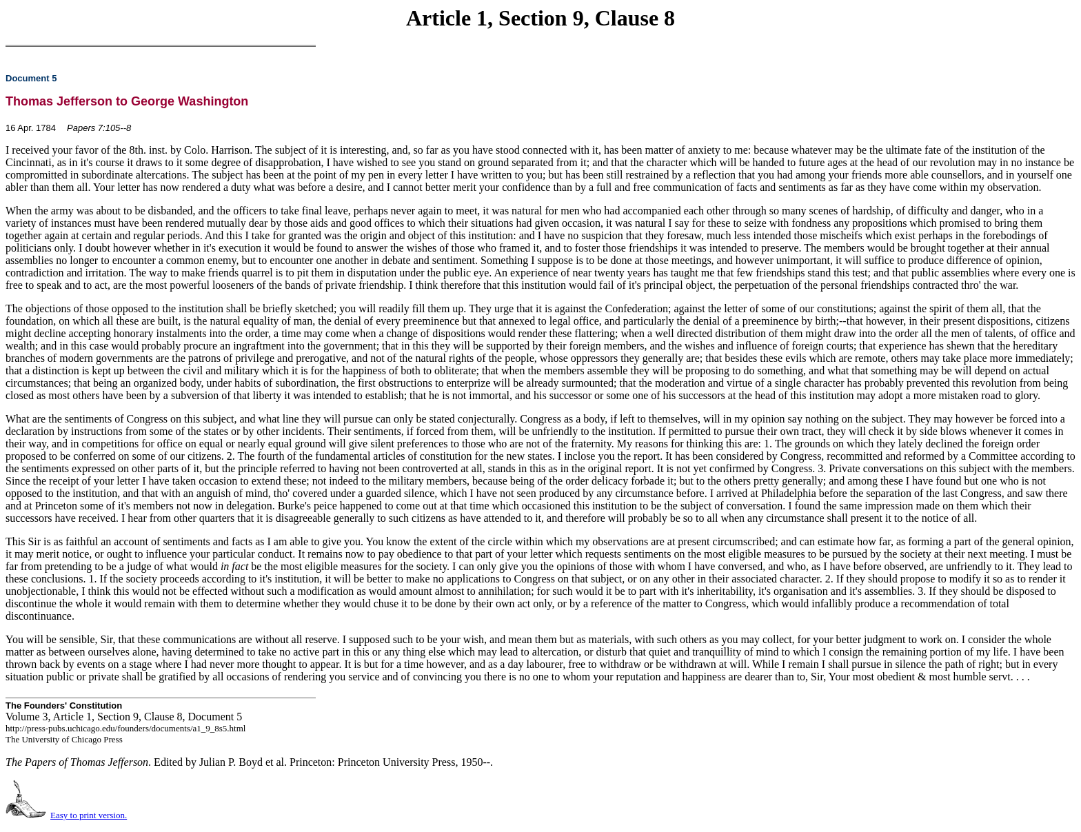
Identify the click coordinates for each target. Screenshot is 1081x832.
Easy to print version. (88, 815)
